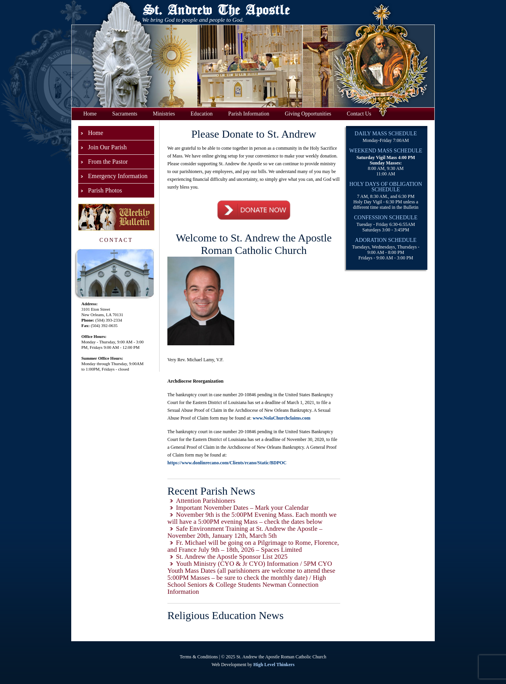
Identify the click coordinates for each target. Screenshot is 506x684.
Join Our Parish (107, 147)
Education (202, 114)
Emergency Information (118, 176)
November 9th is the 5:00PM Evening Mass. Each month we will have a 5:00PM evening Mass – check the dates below (252, 518)
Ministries (164, 114)
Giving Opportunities (308, 114)
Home (90, 114)
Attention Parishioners (205, 500)
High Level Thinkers (274, 664)
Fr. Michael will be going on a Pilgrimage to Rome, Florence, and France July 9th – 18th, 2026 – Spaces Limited (253, 546)
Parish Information (248, 114)
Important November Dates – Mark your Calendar (242, 507)
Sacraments (124, 114)
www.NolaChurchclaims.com (281, 418)
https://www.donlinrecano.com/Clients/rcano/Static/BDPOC (226, 462)
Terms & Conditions (199, 657)
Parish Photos (105, 190)
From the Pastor (108, 161)
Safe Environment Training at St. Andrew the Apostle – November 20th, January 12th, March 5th (244, 532)
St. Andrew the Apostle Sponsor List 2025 (232, 556)
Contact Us (359, 114)
